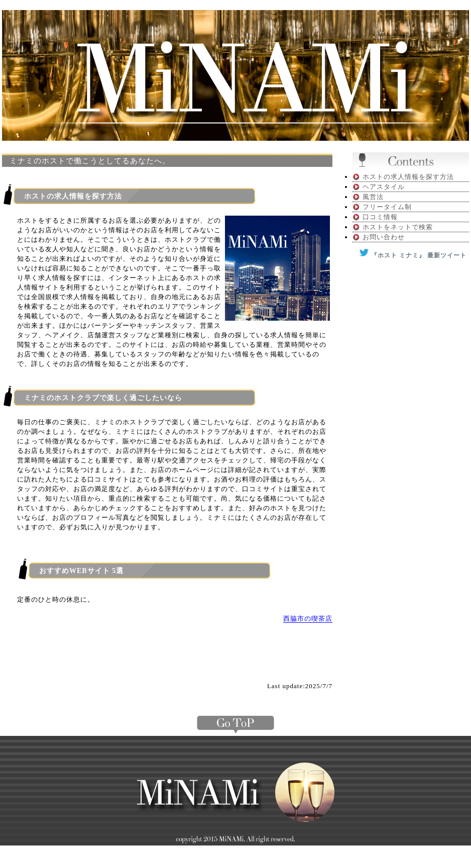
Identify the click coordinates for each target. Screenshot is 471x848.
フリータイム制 (387, 207)
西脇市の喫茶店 (307, 618)
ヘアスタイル (384, 187)
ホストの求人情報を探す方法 (408, 176)
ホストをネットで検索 (398, 227)
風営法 (373, 197)
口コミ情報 (380, 217)
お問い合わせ (384, 237)
